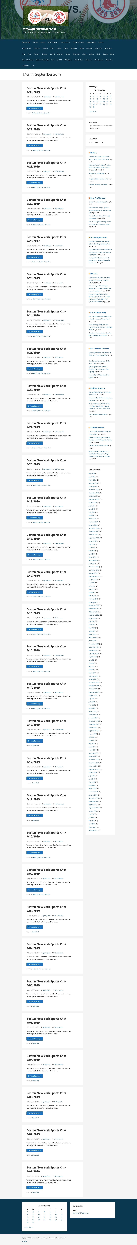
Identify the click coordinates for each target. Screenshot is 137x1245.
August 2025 (93, 503)
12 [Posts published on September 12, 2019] (104, 99)
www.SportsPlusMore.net (39, 29)
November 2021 (94, 647)
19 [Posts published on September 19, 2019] (104, 102)
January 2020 (93, 718)
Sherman (60, 54)
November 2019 (94, 724)
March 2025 (92, 519)
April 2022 (92, 631)
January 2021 (93, 679)
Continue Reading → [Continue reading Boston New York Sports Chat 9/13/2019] (34, 741)
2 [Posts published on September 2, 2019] (93, 96)
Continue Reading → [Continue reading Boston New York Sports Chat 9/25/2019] (34, 294)
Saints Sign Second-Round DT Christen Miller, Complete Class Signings (99, 369)
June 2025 (92, 509)
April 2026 (92, 477)
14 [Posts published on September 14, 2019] (110, 99)
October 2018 (93, 766)
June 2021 (92, 663)
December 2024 (94, 528)
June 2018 (92, 779)
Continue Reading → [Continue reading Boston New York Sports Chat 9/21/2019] (34, 443)
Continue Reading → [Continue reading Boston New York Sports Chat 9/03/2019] (34, 1113)
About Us (109, 60)
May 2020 (92, 705)
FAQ (33, 66)
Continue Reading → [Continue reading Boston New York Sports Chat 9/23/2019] (34, 369)
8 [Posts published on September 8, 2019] (90, 99)
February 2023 (93, 599)
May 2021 (92, 666)
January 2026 (93, 486)
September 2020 (94, 692)
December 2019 (94, 721)
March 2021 (92, 673)
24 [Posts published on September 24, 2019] (97, 104)
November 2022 (94, 609)
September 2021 (94, 654)
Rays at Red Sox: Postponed (98, 202)
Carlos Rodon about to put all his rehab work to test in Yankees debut (99, 280)
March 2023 (92, 596)
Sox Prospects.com (98, 237)
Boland (105, 54)
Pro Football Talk (98, 312)
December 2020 (94, 683)
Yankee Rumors (97, 427)
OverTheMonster (78, 42)
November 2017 (94, 801)
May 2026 (92, 474)
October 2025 (93, 496)
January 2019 (93, 756)
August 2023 (93, 580)
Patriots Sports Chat (37, 113)
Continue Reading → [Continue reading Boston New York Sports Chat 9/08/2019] (34, 927)
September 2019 (94, 731)
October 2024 (93, 535)
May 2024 (92, 551)
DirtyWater (108, 48)
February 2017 (93, 830)
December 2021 (94, 644)
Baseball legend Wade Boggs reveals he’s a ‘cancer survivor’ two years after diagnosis (100, 288)
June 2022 (92, 625)
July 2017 (92, 814)
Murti (112, 54)
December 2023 (94, 567)
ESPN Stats (68, 60)
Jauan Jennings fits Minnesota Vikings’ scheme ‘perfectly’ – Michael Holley (100, 327)
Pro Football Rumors (99, 349)
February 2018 (93, 792)
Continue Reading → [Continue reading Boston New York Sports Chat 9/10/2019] (34, 853)
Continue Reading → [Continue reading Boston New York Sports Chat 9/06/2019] (34, 1002)
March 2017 (92, 827)
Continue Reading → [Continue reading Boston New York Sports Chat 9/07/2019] (34, 964)
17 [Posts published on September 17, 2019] (97, 102)
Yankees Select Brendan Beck (98, 446)
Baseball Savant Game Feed (45, 60)
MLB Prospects (53, 42)
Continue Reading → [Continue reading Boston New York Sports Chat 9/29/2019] (34, 145)
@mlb (82, 48)
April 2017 (92, 824)
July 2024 (92, 544)
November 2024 (94, 531)
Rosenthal (76, 54)
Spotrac (42, 42)
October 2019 (93, 727)
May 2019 (92, 744)
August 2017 (93, 811)
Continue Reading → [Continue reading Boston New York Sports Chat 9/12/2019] (34, 778)
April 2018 (92, 785)
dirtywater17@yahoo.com (81, 1213)
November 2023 (94, 570)
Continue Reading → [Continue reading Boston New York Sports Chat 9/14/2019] (34, 704)
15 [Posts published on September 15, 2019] (90, 102)
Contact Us (25, 66)
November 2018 (94, 763)
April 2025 (92, 515)
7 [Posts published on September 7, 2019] (110, 96)
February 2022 (93, 637)
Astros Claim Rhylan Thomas (98, 185)
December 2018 (94, 760)
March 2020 (92, 711)
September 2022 (94, 615)
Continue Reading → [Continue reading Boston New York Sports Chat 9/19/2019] (34, 518)
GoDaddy (24, 1241)
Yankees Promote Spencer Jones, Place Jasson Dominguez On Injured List (100, 439)
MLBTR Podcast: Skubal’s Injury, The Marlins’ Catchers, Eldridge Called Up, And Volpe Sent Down (99, 406)
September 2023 (94, 576)
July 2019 (92, 737)
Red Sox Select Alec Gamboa (98, 414)
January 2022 (93, 641)
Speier (59, 48)
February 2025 (93, 522)
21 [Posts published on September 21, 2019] (110, 102)
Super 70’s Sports (27, 60)
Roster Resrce (65, 42)
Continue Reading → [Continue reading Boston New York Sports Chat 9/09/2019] (34, 890)
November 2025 (94, 493)
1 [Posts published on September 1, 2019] (90, 96)
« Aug (90, 112)
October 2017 (93, 805)
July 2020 (92, 699)
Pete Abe (37, 48)
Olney (84, 54)
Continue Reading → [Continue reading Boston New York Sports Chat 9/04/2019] (34, 1076)
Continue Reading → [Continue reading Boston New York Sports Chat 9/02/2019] (34, 1150)
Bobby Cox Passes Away (96, 173)
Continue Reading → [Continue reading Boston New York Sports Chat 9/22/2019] (34, 406)
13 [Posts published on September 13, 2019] (107, 99)
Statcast (101, 42)
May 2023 (92, 589)
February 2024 (93, 560)
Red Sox (45, 48)
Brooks (35, 42)
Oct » (95, 112)
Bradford (74, 48)
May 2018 (92, 782)
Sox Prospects (26, 48)
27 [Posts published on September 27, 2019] (107, 104)
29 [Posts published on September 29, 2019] (90, 107)
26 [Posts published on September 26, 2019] (104, 104)
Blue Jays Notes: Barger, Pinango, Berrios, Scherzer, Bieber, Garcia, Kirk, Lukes (100, 167)
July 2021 (92, 660)
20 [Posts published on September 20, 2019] (107, 102)
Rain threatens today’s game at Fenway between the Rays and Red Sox (100, 210)
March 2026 (92, 480)
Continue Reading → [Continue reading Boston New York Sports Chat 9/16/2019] (34, 629)
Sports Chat (47, 113)
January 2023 (93, 602)
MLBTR (93, 153)
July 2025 (92, 506)
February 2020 (93, 715)
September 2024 (94, 538)
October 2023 (93, 573)
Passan (36, 54)
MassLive (89, 60)
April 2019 (92, 747)
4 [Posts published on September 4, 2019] (100, 96)
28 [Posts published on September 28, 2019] (110, 104)
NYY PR (59, 60)
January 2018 (93, 795)
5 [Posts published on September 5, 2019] (50, 1212)
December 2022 (94, 605)
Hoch (98, 54)
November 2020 (94, 686)
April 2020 (92, 708)
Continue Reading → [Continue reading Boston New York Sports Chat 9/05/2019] (34, 1039)
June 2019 (92, 740)
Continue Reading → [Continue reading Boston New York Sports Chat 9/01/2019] (34, 1188)
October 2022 (93, 612)
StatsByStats (79, 60)
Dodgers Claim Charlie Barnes (98, 179)
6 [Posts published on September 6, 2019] (107, 96)
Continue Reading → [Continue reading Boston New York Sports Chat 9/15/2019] (34, 667)
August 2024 (93, 541)
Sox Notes (98, 48)
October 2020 (93, 689)
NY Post (93, 273)
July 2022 (92, 621)
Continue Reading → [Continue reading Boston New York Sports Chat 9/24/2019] (34, 332)
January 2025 (93, 525)
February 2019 (93, 753)
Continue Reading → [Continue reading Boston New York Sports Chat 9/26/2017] (34, 257)
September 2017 (94, 808)
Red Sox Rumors (97, 388)
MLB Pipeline (99, 60)
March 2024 (92, 557)
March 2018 (92, 789)
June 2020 (92, 702)
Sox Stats (89, 48)
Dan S (52, 48)
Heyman (44, 54)
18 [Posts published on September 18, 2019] (100, 102)
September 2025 (94, 499)
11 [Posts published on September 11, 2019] (100, 99)
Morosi (52, 54)
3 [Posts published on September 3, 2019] (97, 96)
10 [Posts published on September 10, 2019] (97, 99)
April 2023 (92, 592)
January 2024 (93, 564)
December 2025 (94, 490)
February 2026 (93, 483)
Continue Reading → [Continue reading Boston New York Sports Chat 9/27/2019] (34, 220)
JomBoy (91, 54)
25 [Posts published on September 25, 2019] (100, 104)
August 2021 (93, 657)
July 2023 (92, 583)
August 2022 (93, 618)
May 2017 (92, 821)
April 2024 (92, 554)
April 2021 (92, 670)
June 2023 (92, 586)
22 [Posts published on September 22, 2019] (90, 104)
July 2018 (92, 776)
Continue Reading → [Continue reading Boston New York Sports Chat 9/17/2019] (34, 592)
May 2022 (92, 628)
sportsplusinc (47, 97)
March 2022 (92, 634)
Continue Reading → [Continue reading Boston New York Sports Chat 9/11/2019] (34, 815)
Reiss (29, 54)
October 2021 (93, 650)
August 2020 (93, 695)
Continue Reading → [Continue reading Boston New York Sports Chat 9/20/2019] (34, 480)
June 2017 (92, 817)
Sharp (68, 54)
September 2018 (94, 769)
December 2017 (94, 798)
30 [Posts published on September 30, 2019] (94, 107)
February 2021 (93, 676)
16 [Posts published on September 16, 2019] (94, 102)
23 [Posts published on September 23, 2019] (94, 104)
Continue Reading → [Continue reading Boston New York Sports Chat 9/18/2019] (34, 555)
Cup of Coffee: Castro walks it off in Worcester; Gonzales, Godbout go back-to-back (100, 252)
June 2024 (92, 547)
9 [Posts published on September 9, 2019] (93, 99)
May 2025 (92, 512)
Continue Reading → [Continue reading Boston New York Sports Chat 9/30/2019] (34, 108)
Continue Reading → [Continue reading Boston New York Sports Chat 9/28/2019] (34, 183)
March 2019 (92, 750)
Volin (23, 54)
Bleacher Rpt (91, 42)
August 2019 (93, 734)
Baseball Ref (26, 42)
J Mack (66, 48)
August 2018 (93, 772)
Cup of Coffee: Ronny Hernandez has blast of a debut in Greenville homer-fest (99, 260)
